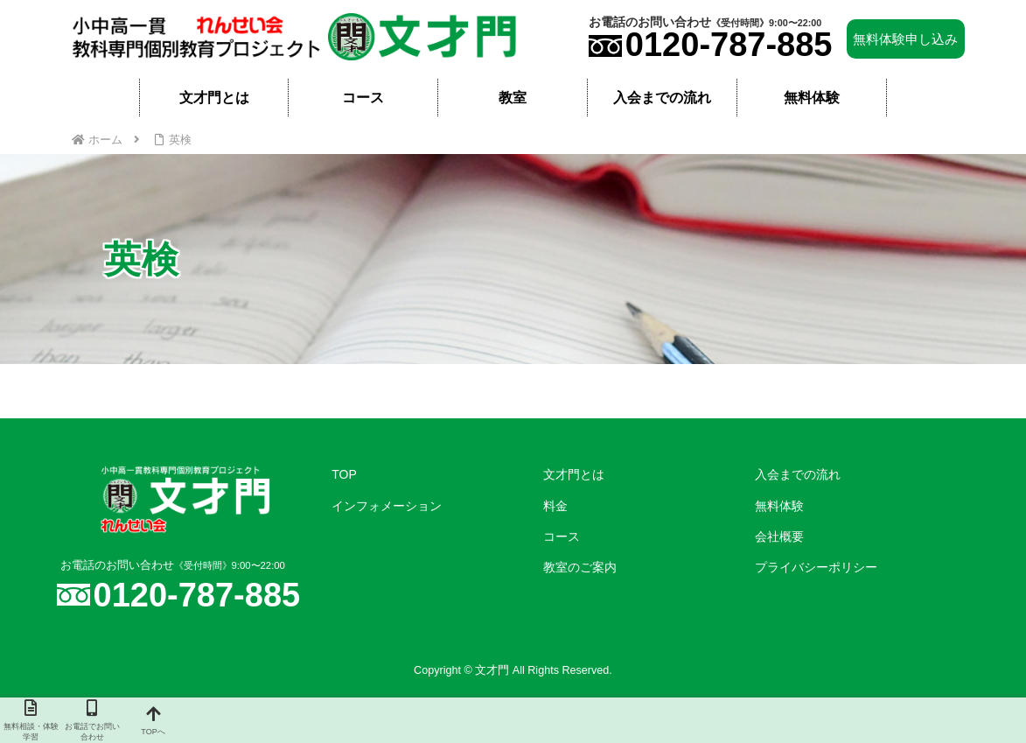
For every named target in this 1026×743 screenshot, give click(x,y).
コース (561, 536)
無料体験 (779, 506)
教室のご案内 (580, 567)
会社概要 (779, 536)
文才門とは (573, 474)
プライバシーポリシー (816, 567)
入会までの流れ (798, 474)
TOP (344, 474)
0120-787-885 (729, 44)
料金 (555, 506)
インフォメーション (387, 506)
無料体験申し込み (905, 39)
